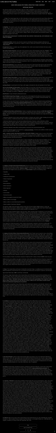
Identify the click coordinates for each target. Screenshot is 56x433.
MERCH (46, 1)
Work (43, 1)
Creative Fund (38, 1)
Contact (53, 1)
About (49, 1)
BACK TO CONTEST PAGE (28, 427)
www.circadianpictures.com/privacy (39, 368)
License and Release (29, 129)
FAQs (28, 425)
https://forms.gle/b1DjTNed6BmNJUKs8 (22, 102)
